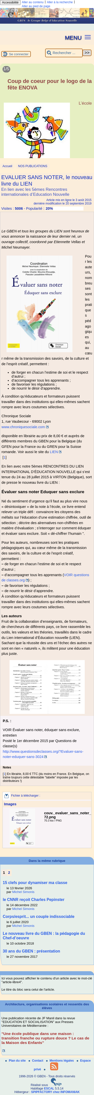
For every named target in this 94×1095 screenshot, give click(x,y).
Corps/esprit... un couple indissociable (38, 916)
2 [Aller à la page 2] (9, 873)
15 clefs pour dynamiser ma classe (35, 883)
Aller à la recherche (60, 2)
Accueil (7, 166)
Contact (36, 1060)
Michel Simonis (23, 892)
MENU (73, 37)
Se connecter (19, 54)
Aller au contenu (33, 2)
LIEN (54, 452)
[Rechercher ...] (64, 53)
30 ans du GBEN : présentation (31, 951)
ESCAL (49, 1088)
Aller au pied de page (36, 6)
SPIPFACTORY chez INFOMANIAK (55, 1092)
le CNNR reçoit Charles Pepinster (33, 899)
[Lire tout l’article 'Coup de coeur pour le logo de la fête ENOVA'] (47, 117)
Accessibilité (10, 2)
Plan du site (16, 1060)
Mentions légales (60, 1060)
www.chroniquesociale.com (23, 427)
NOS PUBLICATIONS (32, 166)
